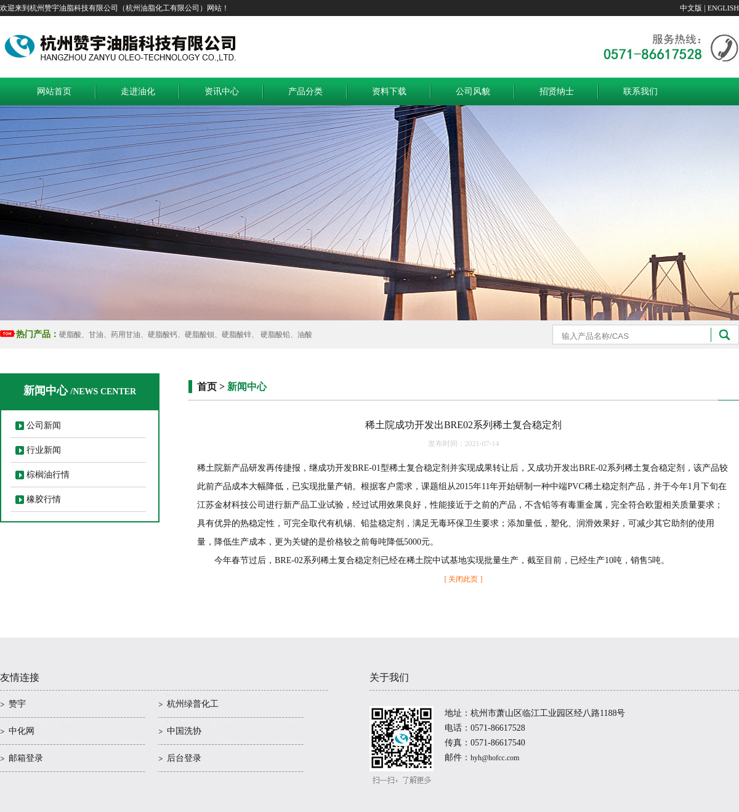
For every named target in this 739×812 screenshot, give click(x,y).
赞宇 (17, 703)
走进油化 (138, 91)
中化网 (21, 731)
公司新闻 (43, 425)
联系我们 (640, 91)
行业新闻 (43, 450)
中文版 (691, 8)
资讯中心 (221, 91)
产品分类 (305, 91)
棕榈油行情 (48, 474)
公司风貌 (473, 91)
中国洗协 (184, 731)
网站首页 (54, 91)
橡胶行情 (43, 499)
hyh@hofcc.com (494, 757)
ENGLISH (723, 8)
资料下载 (389, 91)
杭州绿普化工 (193, 703)
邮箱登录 (26, 758)
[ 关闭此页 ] (464, 579)
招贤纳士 (556, 91)
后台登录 (184, 758)
